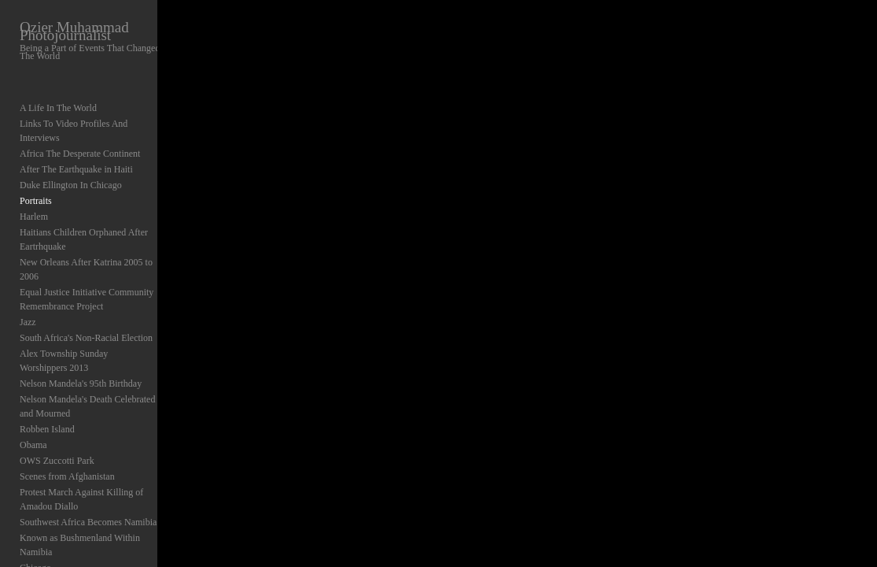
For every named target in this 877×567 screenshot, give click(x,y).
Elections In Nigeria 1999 (68, 542)
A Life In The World (58, 107)
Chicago (35, 511)
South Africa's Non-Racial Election (86, 309)
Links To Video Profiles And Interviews (95, 123)
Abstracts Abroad (53, 558)
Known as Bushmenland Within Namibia (97, 495)
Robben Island (47, 386)
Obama (33, 402)
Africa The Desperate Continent (80, 139)
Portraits (36, 186)
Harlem (34, 202)
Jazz (28, 293)
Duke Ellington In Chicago (71, 170)
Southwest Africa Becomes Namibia (88, 479)
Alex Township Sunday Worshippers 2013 (99, 325)
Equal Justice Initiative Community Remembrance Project (86, 271)
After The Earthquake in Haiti (76, 155)
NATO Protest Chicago (63, 526)
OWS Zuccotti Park (57, 418)
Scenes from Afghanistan (67, 433)
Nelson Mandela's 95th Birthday (81, 340)
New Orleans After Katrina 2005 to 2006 (97, 248)
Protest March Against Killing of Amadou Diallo (99, 456)
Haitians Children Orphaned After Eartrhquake (84, 225)
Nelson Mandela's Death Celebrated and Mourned (95, 363)
